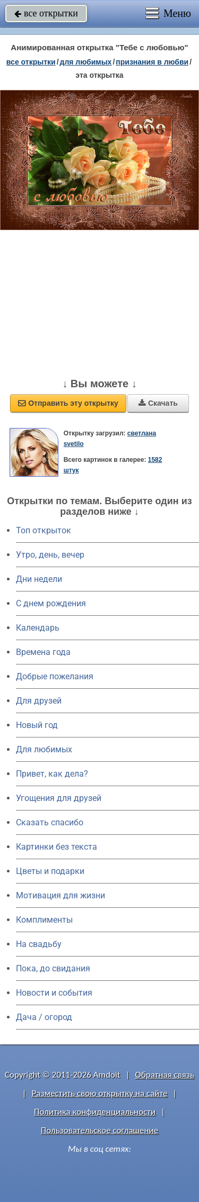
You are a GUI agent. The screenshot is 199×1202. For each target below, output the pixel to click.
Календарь (37, 628)
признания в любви (152, 62)
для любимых (86, 62)
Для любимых (44, 749)
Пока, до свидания (53, 968)
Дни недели (39, 579)
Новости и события (54, 993)
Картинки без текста (56, 847)
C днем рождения (51, 603)
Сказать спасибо (49, 822)
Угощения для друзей (58, 798)
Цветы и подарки (50, 871)
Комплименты (44, 920)
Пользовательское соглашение (99, 1130)
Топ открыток (43, 530)
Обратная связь (164, 1074)
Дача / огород (44, 1017)
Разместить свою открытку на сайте (100, 1093)
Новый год (37, 725)
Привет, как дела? (52, 774)
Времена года (43, 652)
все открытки (46, 13)
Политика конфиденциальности (94, 1111)
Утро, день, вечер (50, 555)
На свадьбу (39, 944)
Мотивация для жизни (60, 895)
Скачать (158, 403)
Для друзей (39, 701)
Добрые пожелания (54, 676)
